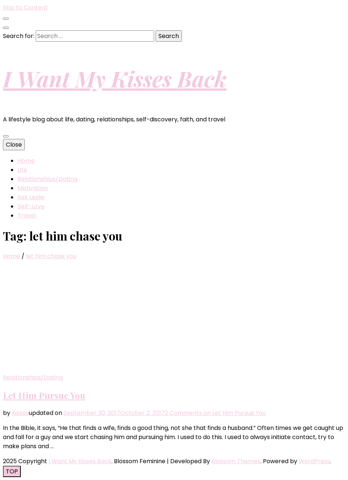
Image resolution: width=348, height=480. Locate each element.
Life (22, 170)
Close (14, 144)
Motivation (33, 188)
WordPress (314, 461)
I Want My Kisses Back (114, 78)
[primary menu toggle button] (6, 136)
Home (26, 160)
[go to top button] (12, 471)
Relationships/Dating (47, 179)
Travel (27, 215)
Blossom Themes (235, 461)
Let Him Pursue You (44, 395)
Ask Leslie (31, 197)
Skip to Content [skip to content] (25, 7)
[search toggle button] (6, 28)
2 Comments (215, 413)
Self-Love (31, 206)
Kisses (20, 413)
